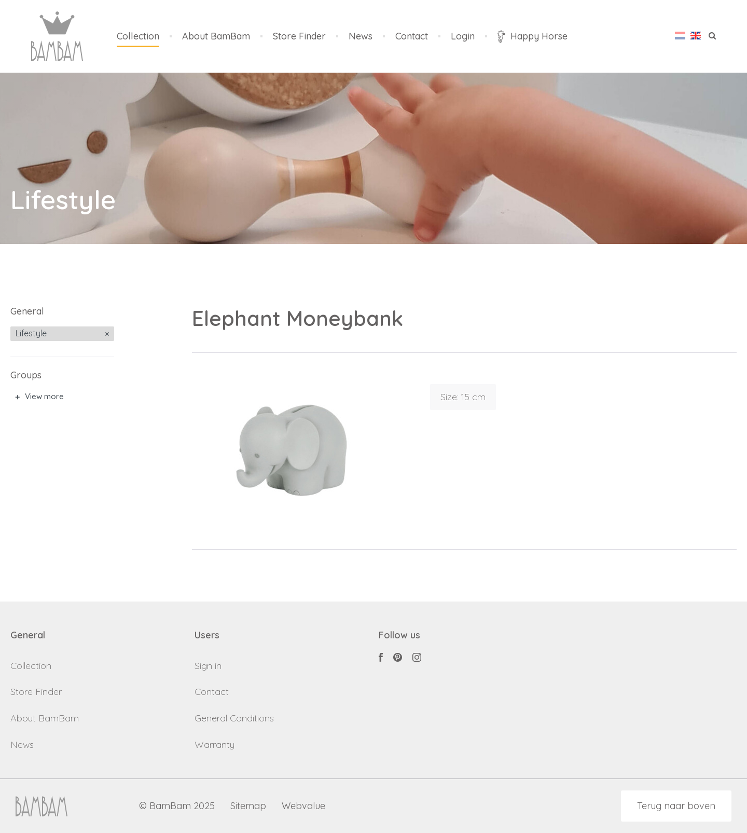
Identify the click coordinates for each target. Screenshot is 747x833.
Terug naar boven (676, 806)
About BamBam (216, 36)
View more (44, 396)
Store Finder (299, 36)
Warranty (214, 744)
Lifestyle (31, 333)
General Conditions (234, 718)
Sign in (208, 666)
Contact (411, 36)
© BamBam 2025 (177, 806)
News (360, 36)
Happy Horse (532, 36)
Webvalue (303, 806)
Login (463, 36)
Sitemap (248, 806)
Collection (138, 36)
